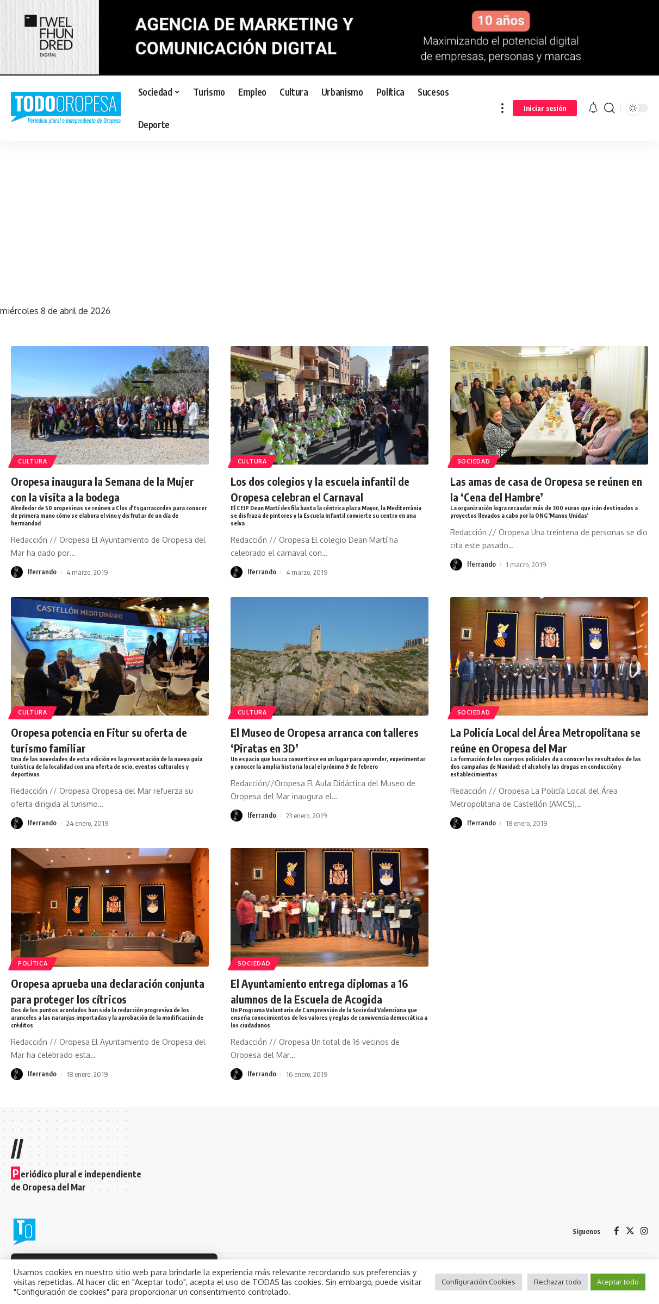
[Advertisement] (329, 222)
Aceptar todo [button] (618, 1281)
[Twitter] (629, 1254)
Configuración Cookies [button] (478, 1281)
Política (35, 982)
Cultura (35, 460)
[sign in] (545, 108)
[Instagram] (644, 1254)
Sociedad (476, 460)
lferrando (42, 573)
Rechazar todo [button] (557, 1281)
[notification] (593, 108)
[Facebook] (616, 1254)
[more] (502, 108)
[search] (609, 108)
